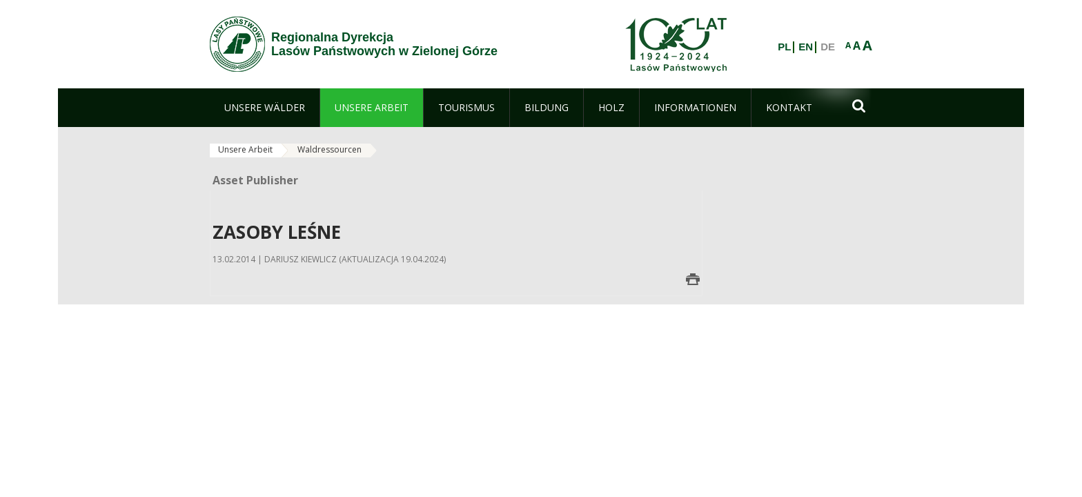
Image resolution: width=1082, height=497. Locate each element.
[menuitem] (264, 107)
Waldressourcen (329, 149)
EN (805, 46)
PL (784, 46)
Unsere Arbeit (245, 149)
